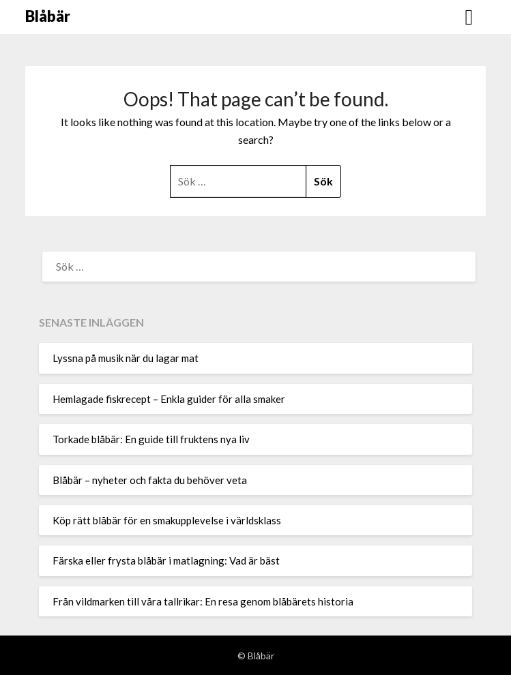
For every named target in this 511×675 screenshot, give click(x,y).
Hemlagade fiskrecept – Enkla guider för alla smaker (169, 399)
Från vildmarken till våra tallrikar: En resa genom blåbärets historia (203, 601)
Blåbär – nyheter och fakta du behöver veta (150, 480)
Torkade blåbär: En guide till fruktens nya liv (151, 439)
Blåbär (47, 16)
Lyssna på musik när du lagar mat (126, 358)
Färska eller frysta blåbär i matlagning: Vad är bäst (166, 560)
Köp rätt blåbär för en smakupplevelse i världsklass (167, 520)
